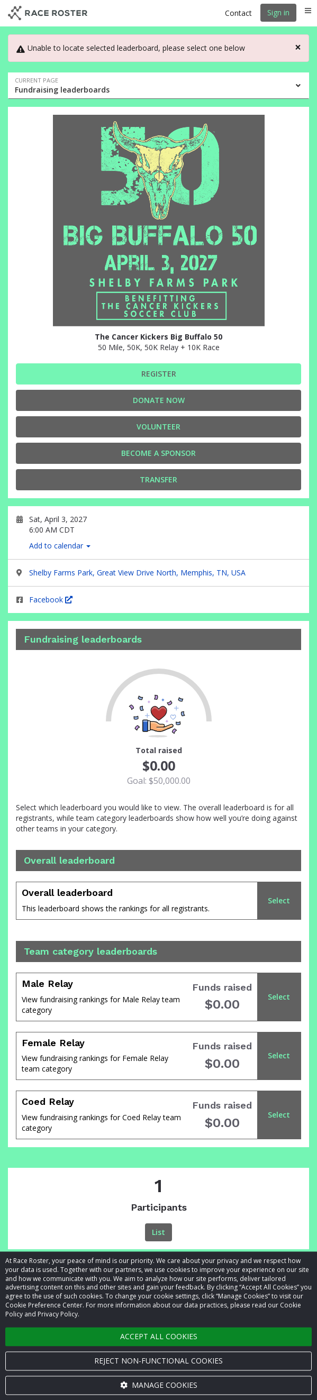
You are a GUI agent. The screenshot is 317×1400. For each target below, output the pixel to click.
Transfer (158, 479)
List (158, 1232)
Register (158, 374)
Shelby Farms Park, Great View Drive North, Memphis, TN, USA (137, 573)
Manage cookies (158, 1385)
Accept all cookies (158, 1336)
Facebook (51, 599)
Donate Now (159, 400)
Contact (238, 13)
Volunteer (158, 427)
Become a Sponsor (158, 453)
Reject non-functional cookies (158, 1361)
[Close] (298, 47)
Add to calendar (59, 546)
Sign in (278, 12)
